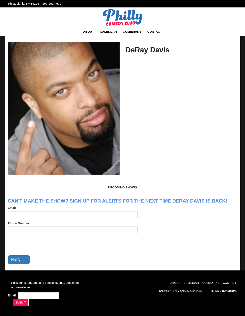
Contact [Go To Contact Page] (154, 31)
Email (12, 207)
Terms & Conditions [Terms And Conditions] (224, 291)
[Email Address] (38, 295)
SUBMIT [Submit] (21, 302)
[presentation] (38, 244)
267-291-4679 (51, 3)
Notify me (19, 260)
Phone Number (18, 223)
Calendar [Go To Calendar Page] (108, 31)
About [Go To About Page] (88, 31)
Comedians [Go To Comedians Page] (132, 31)
